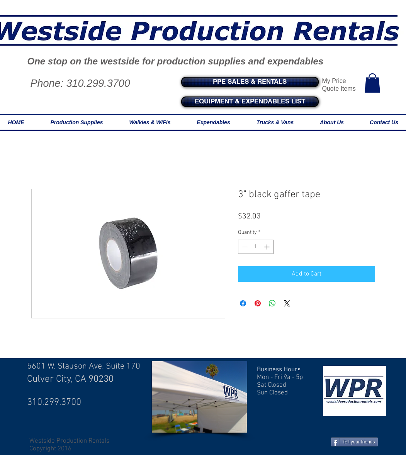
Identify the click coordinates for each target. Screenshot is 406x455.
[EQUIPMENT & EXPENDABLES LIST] (250, 101)
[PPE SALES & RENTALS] (250, 82)
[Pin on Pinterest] (257, 303)
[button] (372, 83)
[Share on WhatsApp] (272, 303)
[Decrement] (244, 247)
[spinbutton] (256, 247)
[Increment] (267, 247)
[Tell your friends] (354, 442)
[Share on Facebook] (243, 303)
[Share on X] (287, 303)
